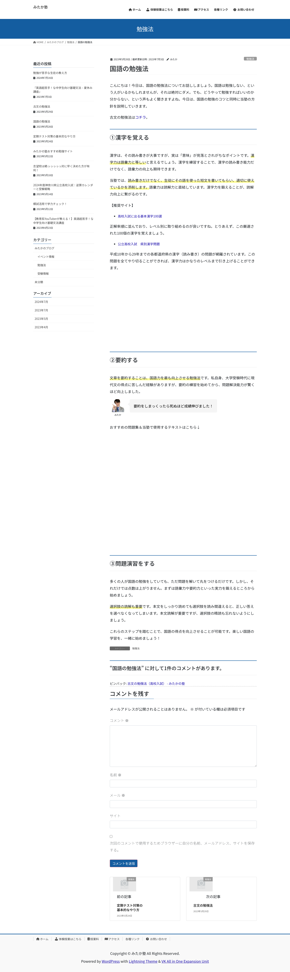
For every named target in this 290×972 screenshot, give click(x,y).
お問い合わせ (156, 939)
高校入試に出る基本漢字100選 (140, 216)
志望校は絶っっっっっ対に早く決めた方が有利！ (61, 168)
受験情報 (43, 273)
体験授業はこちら (68, 939)
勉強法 (250, 59)
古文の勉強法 (203, 905)
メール (117, 795)
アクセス (112, 939)
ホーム (42, 939)
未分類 (39, 282)
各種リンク (132, 939)
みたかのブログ (44, 248)
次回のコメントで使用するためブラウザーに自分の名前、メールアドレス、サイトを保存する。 (182, 846)
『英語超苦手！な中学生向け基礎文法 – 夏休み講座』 (62, 90)
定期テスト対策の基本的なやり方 (130, 907)
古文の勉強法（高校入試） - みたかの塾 (156, 683)
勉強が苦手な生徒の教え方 (50, 73)
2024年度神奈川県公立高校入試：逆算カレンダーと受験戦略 (63, 187)
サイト (115, 815)
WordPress (111, 961)
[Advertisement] (183, 315)
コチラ (140, 117)
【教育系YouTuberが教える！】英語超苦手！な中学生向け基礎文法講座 (63, 221)
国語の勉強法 (41, 121)
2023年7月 (41, 310)
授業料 (93, 939)
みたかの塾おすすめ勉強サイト (53, 151)
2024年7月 (41, 302)
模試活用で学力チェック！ (50, 204)
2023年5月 (41, 319)
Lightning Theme (143, 961)
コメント (119, 720)
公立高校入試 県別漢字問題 (139, 243)
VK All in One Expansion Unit (185, 961)
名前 (115, 774)
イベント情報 (45, 257)
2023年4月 (41, 327)
